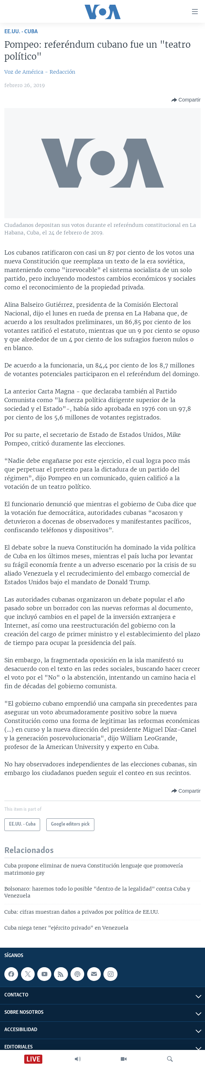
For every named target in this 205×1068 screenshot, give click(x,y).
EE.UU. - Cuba (21, 32)
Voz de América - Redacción (39, 72)
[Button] (186, 100)
